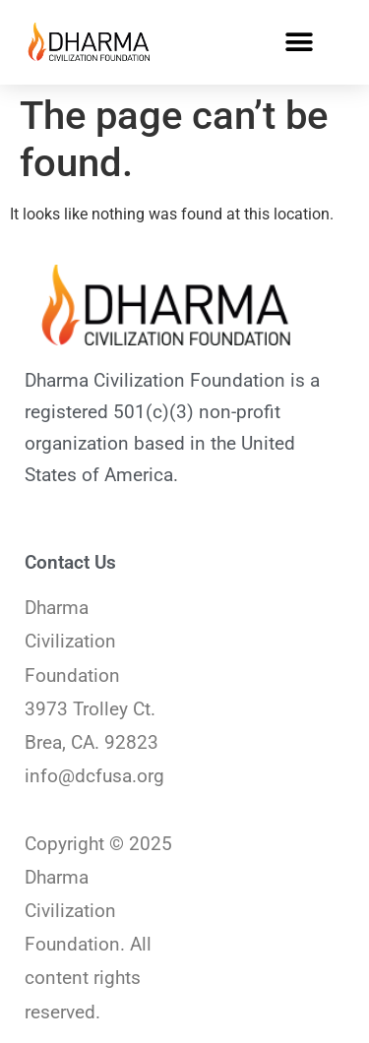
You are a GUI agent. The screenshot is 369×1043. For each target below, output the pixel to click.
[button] (299, 42)
